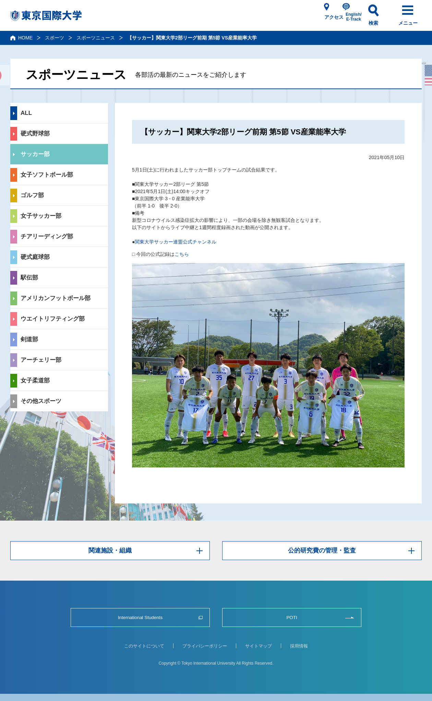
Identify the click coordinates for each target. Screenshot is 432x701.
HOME (25, 37)
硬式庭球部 (35, 257)
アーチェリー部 (41, 360)
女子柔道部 (35, 380)
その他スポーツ (41, 401)
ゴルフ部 (32, 195)
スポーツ (54, 37)
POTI (291, 617)
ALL (26, 113)
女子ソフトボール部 (47, 174)
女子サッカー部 (41, 216)
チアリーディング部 (47, 236)
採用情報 (299, 646)
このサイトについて (144, 646)
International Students (140, 617)
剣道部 (29, 339)
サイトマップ (258, 646)
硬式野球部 (35, 133)
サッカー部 (35, 154)
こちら (182, 254)
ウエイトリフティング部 (53, 319)
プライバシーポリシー (204, 646)
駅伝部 (29, 277)
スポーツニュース (95, 37)
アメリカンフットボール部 (56, 298)
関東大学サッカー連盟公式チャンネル (175, 242)
